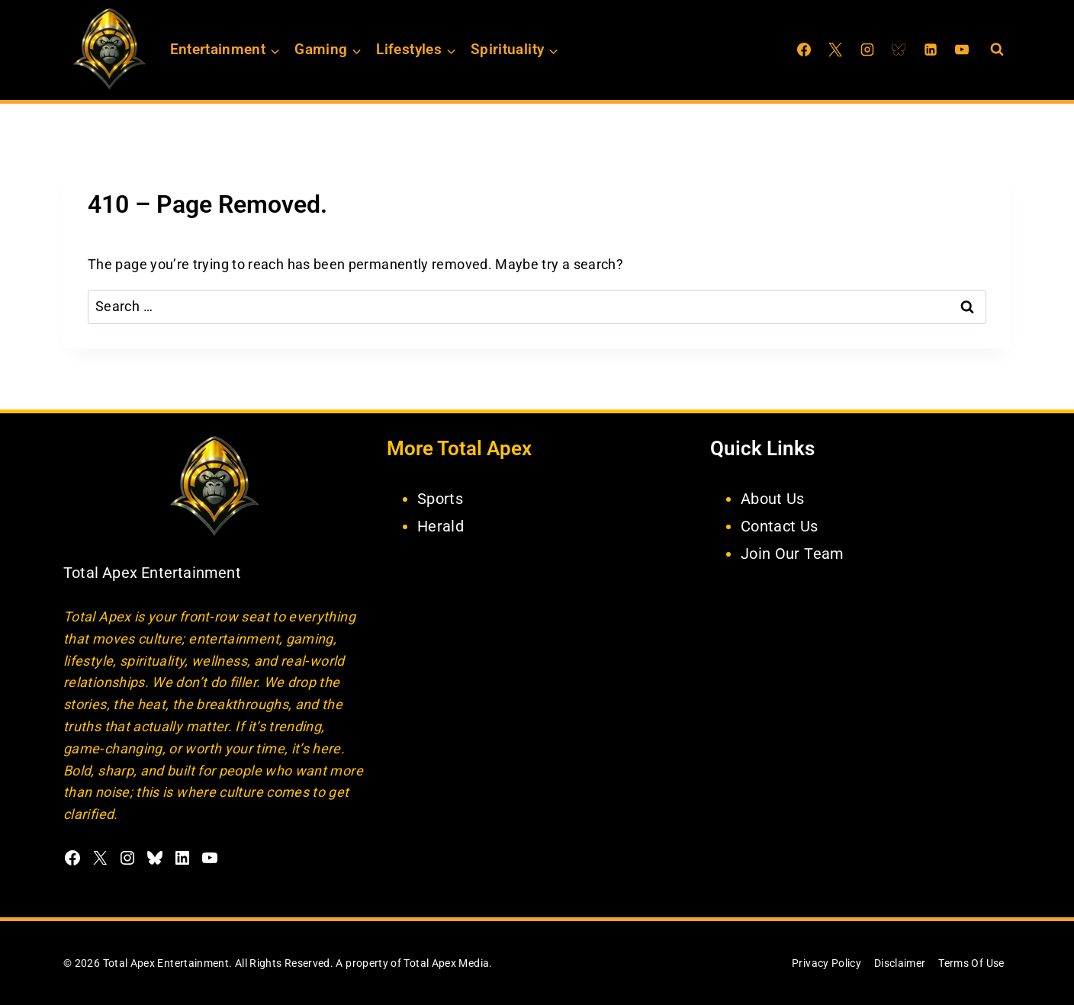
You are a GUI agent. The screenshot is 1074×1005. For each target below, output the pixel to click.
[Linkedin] (930, 49)
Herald (440, 526)
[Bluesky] (898, 49)
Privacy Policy (826, 963)
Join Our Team (792, 553)
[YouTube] (962, 49)
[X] (835, 49)
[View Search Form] (997, 49)
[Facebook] (804, 49)
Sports (440, 499)
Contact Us (779, 526)
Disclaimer (900, 963)
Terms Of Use (971, 963)
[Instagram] (867, 49)
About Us (773, 499)
